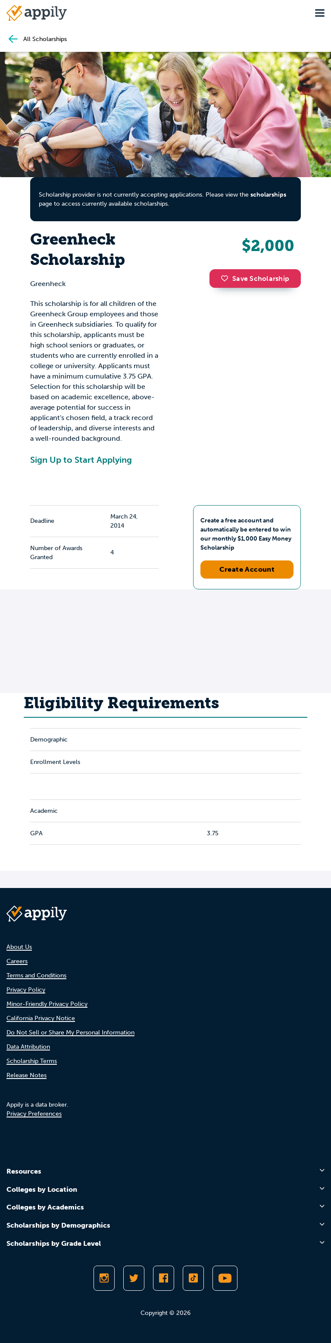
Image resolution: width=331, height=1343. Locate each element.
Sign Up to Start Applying (81, 460)
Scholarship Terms (31, 1061)
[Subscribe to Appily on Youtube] (224, 1278)
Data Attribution (28, 1046)
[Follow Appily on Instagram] (104, 1278)
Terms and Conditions (36, 975)
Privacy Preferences (34, 1113)
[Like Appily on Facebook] (163, 1278)
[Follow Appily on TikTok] (193, 1278)
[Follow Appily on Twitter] (133, 1278)
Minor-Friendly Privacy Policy (46, 1004)
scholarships (268, 194)
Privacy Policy (25, 989)
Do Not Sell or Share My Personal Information (70, 1032)
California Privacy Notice (40, 1018)
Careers (17, 961)
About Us (19, 947)
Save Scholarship (255, 278)
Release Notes (26, 1075)
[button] (226, 278)
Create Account (247, 569)
